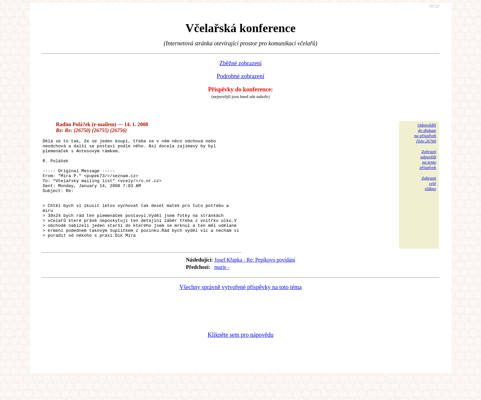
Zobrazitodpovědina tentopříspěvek (428, 159)
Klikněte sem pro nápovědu (240, 355)
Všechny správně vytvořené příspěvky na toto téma (240, 308)
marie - (221, 288)
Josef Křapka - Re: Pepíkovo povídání (254, 280)
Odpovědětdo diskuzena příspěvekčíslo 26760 (425, 133)
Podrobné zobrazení (240, 76)
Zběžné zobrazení (240, 63)
